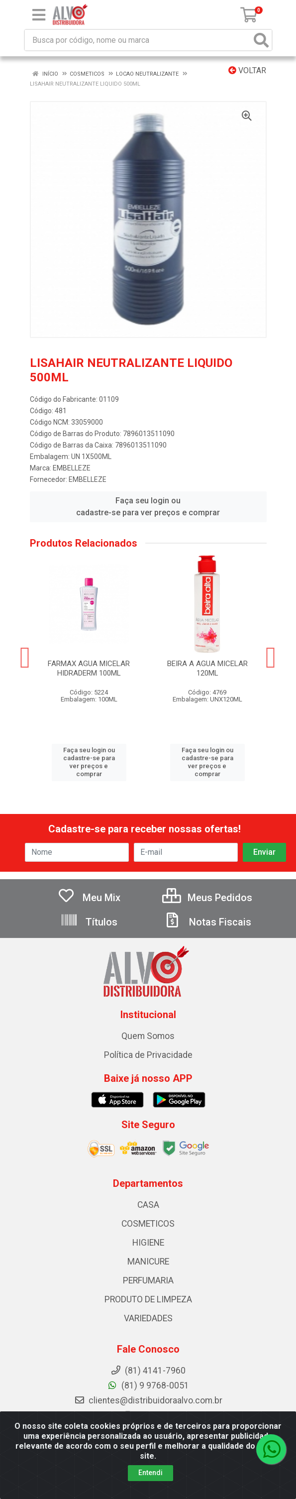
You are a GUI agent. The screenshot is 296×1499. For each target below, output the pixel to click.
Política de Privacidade (148, 1055)
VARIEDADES (148, 1318)
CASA (148, 1205)
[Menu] (39, 15)
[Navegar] (25, 658)
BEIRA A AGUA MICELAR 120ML (207, 668)
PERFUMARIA (148, 1280)
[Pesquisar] (261, 40)
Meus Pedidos (207, 898)
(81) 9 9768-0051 (148, 1385)
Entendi (150, 1473)
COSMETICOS (148, 1224)
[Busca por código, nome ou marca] (138, 40)
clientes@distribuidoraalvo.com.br (148, 1400)
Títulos (88, 922)
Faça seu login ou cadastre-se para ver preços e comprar (148, 506)
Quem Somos (148, 1036)
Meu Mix (88, 898)
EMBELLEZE (72, 468)
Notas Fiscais (207, 922)
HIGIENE (148, 1243)
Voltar (247, 70)
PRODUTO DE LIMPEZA (148, 1299)
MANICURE (148, 1262)
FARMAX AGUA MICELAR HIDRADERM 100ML (89, 668)
